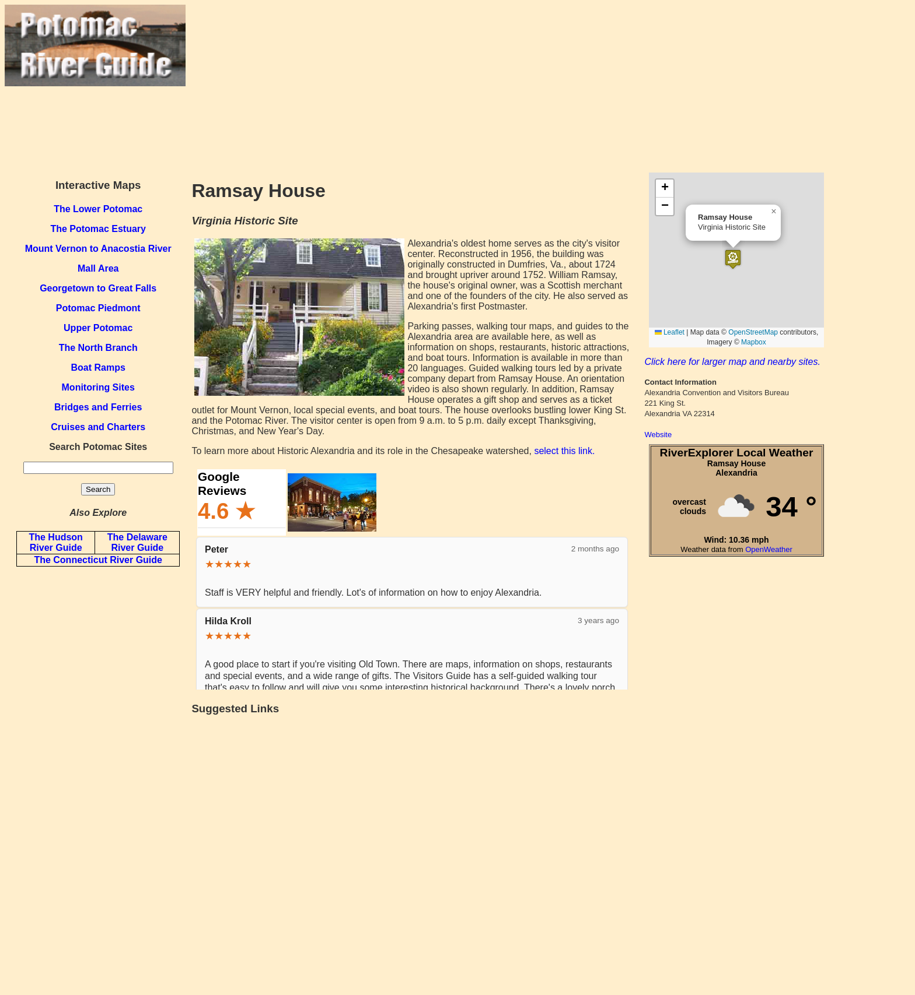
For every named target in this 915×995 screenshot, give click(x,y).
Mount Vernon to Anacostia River (98, 249)
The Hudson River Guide (55, 542)
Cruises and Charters (98, 427)
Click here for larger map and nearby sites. (732, 362)
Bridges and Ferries (98, 407)
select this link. (564, 451)
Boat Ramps (98, 367)
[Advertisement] (548, 86)
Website (658, 434)
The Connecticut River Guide (98, 560)
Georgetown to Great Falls (98, 288)
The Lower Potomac (98, 209)
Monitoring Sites (98, 387)
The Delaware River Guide (137, 542)
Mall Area (98, 268)
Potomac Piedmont (98, 308)
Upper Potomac (98, 328)
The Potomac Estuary (98, 229)
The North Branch (98, 348)
